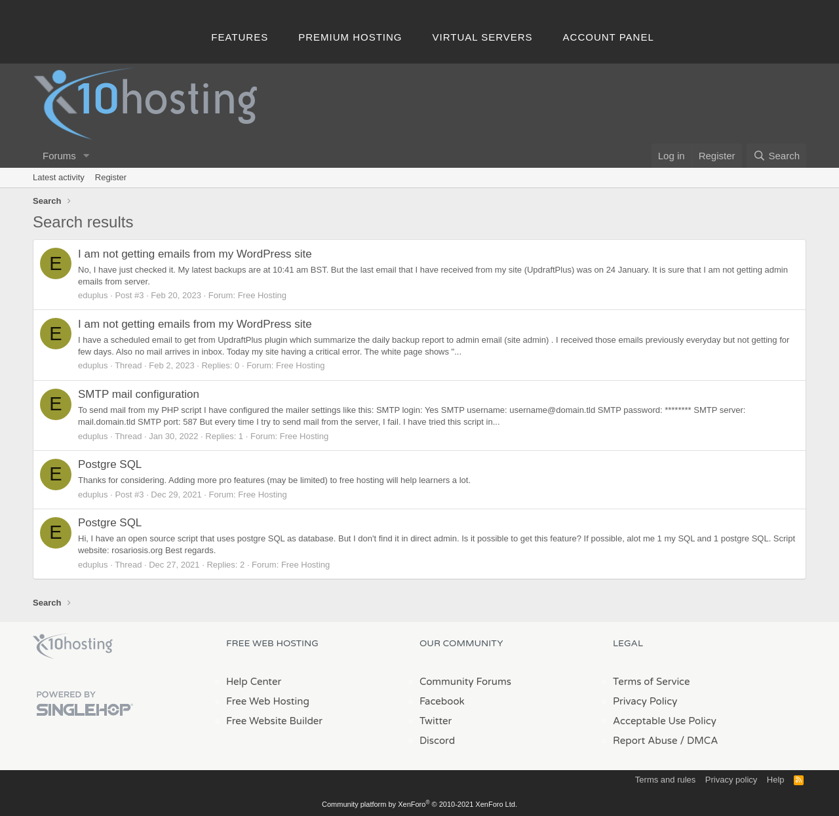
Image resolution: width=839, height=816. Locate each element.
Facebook (442, 701)
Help (776, 780)
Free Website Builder (274, 721)
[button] (86, 156)
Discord (437, 741)
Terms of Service (651, 682)
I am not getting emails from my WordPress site (195, 254)
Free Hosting (262, 295)
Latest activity (59, 177)
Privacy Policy (645, 701)
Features (239, 37)
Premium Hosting (350, 37)
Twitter (436, 721)
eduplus (93, 295)
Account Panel (608, 37)
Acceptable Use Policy (664, 721)
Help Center (253, 682)
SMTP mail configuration (138, 394)
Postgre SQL (110, 464)
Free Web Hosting (267, 701)
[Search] (776, 156)
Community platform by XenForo (419, 804)
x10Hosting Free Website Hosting (73, 646)
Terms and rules (665, 780)
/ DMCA (699, 741)
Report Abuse (645, 741)
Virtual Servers (483, 37)
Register (111, 177)
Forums (59, 155)
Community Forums (465, 682)
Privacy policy (731, 780)
